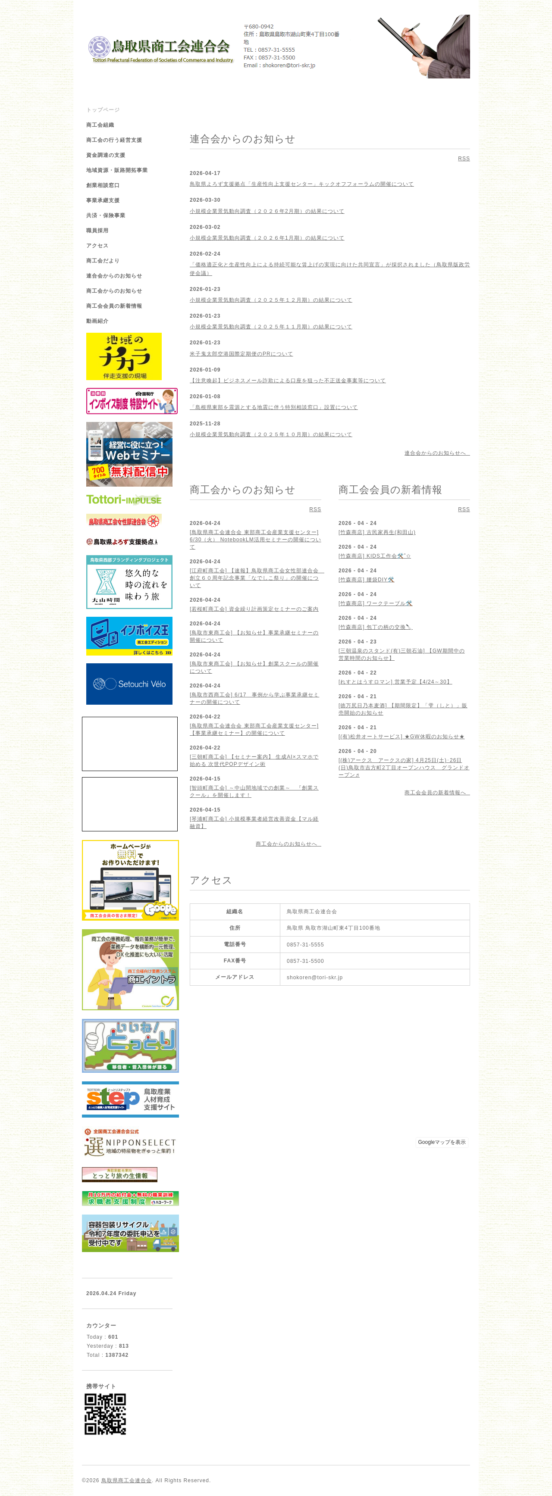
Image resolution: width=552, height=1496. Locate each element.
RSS (464, 159)
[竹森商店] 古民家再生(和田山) (377, 532)
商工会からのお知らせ (114, 291)
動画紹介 (97, 321)
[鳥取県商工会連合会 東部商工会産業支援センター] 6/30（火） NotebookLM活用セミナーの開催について (255, 539)
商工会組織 (100, 125)
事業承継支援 (103, 200)
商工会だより (103, 261)
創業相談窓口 (103, 185)
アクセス (97, 246)
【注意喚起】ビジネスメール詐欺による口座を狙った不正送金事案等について (288, 381)
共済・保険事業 (105, 215)
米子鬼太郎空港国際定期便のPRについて (241, 354)
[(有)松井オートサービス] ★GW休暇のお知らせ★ (402, 737)
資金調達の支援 (105, 155)
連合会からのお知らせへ (437, 453)
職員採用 (97, 231)
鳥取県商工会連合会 (126, 1480)
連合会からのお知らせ (114, 276)
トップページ (103, 110)
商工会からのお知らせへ (288, 844)
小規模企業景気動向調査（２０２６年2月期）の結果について (267, 211)
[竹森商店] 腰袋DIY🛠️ (367, 580)
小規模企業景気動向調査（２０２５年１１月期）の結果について (271, 327)
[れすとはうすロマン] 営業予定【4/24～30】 (395, 682)
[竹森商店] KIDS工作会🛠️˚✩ (375, 556)
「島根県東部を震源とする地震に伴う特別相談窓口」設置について (274, 407)
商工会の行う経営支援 (114, 140)
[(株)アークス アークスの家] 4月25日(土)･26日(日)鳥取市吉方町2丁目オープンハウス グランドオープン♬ (404, 767)
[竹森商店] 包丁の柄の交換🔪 (376, 627)
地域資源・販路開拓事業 (117, 170)
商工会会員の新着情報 (114, 306)
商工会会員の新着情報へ (437, 793)
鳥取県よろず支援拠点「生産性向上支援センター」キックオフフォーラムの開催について (302, 184)
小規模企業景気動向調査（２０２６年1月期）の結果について (267, 238)
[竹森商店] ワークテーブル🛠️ (376, 603)
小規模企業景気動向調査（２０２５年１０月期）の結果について (271, 434)
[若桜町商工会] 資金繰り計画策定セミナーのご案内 (254, 609)
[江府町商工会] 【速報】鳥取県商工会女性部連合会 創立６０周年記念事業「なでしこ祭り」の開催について (257, 578)
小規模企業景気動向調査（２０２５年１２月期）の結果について (271, 300)
